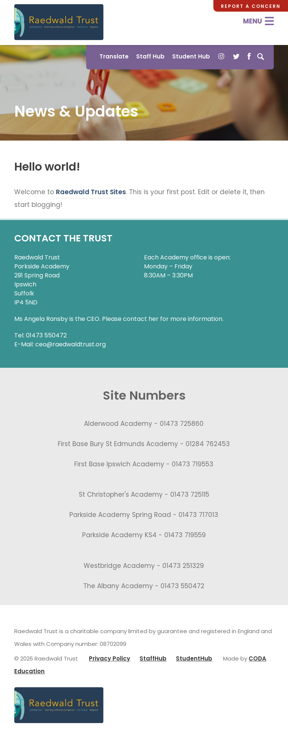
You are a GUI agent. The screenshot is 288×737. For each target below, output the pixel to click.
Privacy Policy (109, 658)
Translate (114, 56)
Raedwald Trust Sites (91, 191)
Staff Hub (150, 56)
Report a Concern (250, 6)
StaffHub (153, 658)
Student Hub (191, 56)
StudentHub (194, 658)
